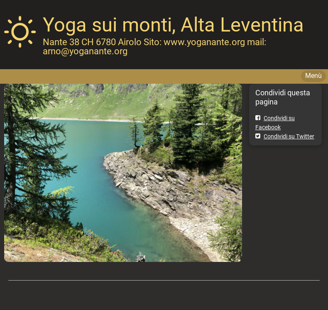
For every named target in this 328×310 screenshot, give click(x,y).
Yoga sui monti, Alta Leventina (173, 24)
